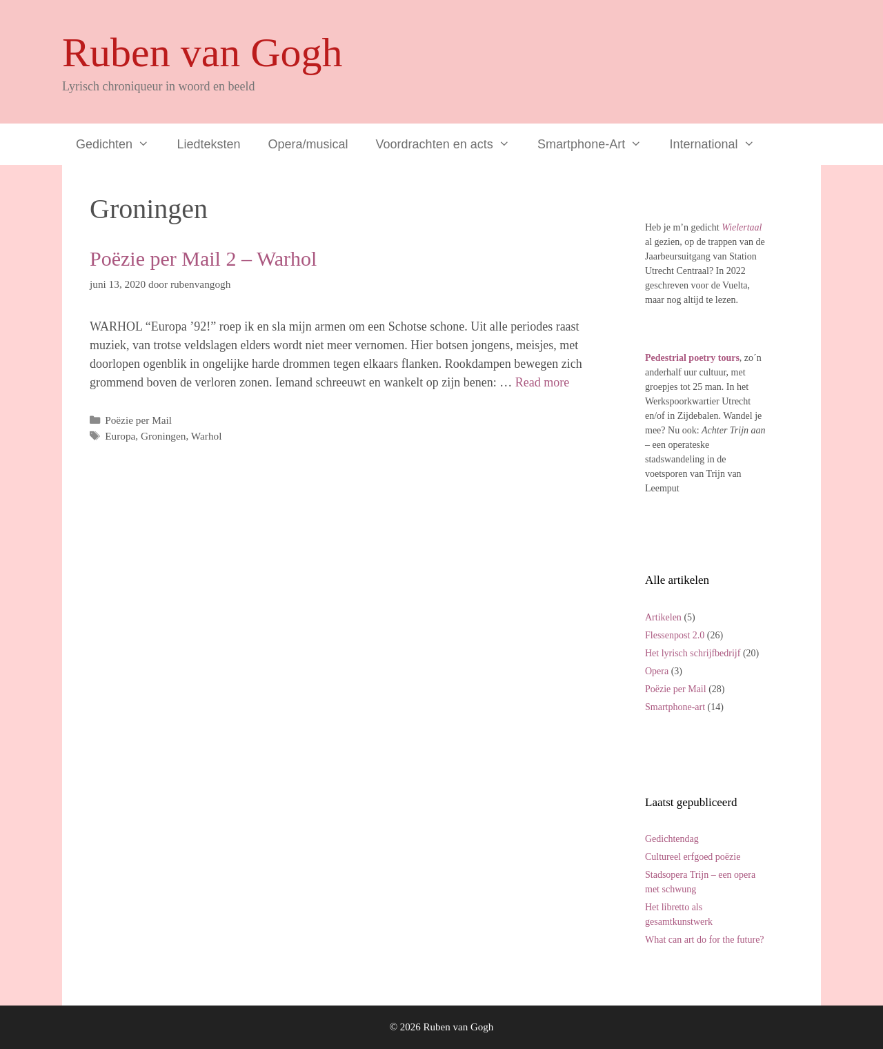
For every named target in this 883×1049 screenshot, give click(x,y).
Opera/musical (308, 144)
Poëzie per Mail (138, 420)
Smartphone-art (675, 707)
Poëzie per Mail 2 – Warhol (203, 258)
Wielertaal (742, 227)
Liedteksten (208, 144)
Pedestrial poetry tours (692, 358)
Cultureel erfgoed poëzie (692, 857)
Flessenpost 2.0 (674, 635)
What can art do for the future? (704, 939)
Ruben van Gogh (202, 52)
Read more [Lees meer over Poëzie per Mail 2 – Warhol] (542, 382)
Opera (656, 671)
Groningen (163, 436)
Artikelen (663, 617)
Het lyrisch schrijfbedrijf (692, 653)
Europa (120, 436)
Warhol (206, 436)
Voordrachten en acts (450, 144)
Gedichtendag (672, 839)
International (719, 144)
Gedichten (119, 144)
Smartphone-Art (596, 144)
